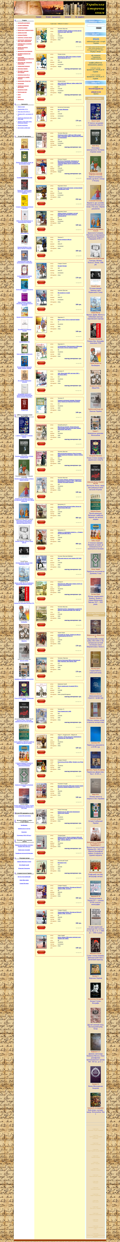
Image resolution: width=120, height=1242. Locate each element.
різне (19, 94)
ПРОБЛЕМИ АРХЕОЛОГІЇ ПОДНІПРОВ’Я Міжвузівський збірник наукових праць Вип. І (24, 395)
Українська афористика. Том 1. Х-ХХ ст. (95, 773)
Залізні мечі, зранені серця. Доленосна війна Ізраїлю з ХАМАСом (24, 192)
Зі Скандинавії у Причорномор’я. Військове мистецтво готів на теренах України (70, 347)
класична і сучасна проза (25, 37)
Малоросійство (24, 233)
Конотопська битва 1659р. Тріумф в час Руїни (70, 762)
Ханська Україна (24, 660)
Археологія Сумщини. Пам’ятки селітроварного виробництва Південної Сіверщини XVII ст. (24, 522)
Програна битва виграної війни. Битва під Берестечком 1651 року (69, 507)
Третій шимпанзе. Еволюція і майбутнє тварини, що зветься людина (24, 742)
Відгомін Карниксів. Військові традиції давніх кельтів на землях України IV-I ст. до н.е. (70, 786)
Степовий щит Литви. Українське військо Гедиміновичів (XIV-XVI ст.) (69, 635)
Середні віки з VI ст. (23, 109)
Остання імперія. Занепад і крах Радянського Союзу (24, 563)
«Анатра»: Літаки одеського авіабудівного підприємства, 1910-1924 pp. (69, 737)
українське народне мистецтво (23, 86)
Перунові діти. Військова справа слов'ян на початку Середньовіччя (70, 584)
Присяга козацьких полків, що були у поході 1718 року (24, 479)
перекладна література (24, 81)
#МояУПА (24, 641)
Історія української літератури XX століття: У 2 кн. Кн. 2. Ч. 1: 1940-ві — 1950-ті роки (95, 930)
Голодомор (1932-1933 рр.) (24, 835)
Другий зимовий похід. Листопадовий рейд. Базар (95, 1027)
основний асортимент (24, 23)
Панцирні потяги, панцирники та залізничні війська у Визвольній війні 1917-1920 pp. (70, 609)
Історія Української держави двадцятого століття (24, 276)
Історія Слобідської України (96, 822)
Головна (38, 17)
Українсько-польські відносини (24, 853)
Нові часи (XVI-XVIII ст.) (24, 111)
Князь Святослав (24, 149)
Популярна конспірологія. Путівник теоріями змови (24, 457)
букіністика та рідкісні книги (25, 30)
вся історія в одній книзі (24, 127)
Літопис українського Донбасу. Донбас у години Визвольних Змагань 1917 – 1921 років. (24, 807)
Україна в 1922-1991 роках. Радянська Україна (25, 122)
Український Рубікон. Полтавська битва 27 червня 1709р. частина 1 (69, 888)
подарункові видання (24, 66)
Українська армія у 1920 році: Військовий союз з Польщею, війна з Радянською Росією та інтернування (70, 136)
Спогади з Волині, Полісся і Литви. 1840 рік (24, 542)
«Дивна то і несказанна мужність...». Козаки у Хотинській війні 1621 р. (70, 533)
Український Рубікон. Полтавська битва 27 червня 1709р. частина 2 (69, 913)
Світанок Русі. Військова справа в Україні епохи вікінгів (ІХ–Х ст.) (69, 57)
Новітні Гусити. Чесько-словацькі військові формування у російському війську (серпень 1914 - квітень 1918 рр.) (70, 839)
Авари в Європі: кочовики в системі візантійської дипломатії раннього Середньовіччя (68, 215)
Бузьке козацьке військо (64, 239)
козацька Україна (22, 35)
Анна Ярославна (24, 880)
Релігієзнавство (22, 92)
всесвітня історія (22, 89)
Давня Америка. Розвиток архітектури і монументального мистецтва (24, 303)
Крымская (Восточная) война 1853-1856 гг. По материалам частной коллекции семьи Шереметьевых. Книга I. (95, 643)
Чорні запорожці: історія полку (24, 354)
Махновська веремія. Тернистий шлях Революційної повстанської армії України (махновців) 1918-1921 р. (69, 428)
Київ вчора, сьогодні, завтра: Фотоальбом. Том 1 (96, 1112)
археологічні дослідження (25, 51)
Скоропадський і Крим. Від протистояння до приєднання (24, 262)
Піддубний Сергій (24, 865)
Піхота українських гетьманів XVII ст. (68, 686)
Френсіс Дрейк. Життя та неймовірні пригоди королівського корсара (24, 583)
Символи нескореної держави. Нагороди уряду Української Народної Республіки (69, 401)
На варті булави (62, 266)
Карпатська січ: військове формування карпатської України (69, 812)
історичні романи (22, 28)
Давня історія (21, 106)
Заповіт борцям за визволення (25, 317)
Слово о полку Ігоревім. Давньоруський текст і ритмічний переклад (95, 958)
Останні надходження (53, 17)
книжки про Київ (22, 32)
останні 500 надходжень (24, 815)
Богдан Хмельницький (24, 876)
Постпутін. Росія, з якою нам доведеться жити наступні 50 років (24, 721)
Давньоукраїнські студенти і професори (95, 697)
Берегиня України (95, 978)
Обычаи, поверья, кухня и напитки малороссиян (95, 721)
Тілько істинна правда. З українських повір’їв (24, 699)
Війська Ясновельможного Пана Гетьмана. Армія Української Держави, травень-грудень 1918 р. (70, 455)
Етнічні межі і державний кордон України (24, 290)
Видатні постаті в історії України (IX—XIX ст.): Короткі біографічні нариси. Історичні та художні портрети (95, 851)
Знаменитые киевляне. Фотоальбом (24, 679)
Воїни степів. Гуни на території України (69, 319)
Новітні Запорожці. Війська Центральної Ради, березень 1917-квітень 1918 (69, 661)
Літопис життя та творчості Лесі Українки (95, 798)
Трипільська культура (24, 828)
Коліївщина (24, 622)
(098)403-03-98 (96, 92)
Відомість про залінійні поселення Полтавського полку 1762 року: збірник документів (24, 500)
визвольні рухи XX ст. (24, 75)
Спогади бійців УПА (24, 342)
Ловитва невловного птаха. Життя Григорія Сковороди (24, 248)
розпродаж (21, 83)
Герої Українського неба (64, 711)
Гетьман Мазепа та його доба (24, 177)
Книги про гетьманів (24, 850)
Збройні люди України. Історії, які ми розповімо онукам (24, 163)
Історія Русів (24, 410)
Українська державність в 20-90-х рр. (95, 746)
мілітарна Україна (23, 68)
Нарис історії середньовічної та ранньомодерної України (24, 221)
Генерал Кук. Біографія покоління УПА (24, 603)
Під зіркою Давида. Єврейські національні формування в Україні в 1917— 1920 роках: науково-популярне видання (70, 481)
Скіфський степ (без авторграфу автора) (95, 875)
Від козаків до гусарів (64, 292)
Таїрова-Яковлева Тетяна (24, 861)
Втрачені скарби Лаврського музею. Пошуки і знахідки (24, 367)
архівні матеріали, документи (23, 48)
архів (19, 97)
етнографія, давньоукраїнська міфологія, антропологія (26, 59)
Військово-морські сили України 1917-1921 (69, 558)
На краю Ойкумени (63, 109)
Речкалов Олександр (24, 868)
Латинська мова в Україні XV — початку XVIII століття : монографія (95, 901)
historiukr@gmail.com (96, 88)
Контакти (70, 17)
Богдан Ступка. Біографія (95, 1002)
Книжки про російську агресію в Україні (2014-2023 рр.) (24, 845)
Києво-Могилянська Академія (95, 1087)
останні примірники (23, 25)
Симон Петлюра (24, 883)
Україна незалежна (23, 125)
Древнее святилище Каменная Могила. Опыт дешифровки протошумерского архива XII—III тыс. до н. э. (96, 1058)
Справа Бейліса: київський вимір (95, 672)
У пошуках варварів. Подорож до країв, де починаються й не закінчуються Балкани (24, 764)
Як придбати (79, 17)
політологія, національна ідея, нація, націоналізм (25, 40)
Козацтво (24, 832)
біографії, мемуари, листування (23, 72)
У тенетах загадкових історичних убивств (24, 436)
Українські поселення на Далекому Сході (24, 785)
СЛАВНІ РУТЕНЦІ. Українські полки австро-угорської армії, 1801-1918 (70, 31)
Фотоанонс (21, 99)
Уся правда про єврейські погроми (24, 330)
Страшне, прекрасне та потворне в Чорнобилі (24, 207)
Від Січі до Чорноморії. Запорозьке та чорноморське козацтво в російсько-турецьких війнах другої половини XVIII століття (69, 163)
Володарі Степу (62, 862)
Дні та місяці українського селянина (24, 381)
